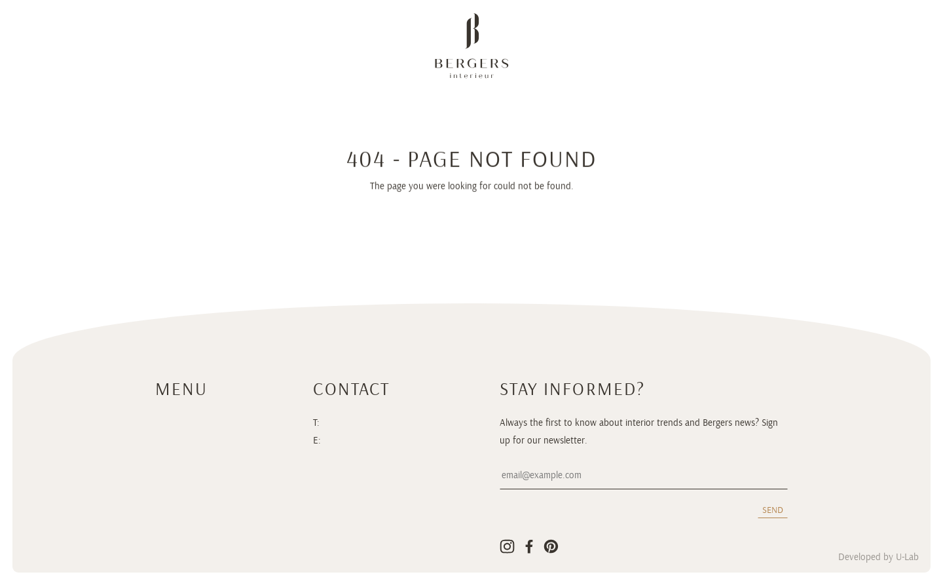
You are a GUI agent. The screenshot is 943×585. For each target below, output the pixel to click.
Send (772, 510)
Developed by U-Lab (878, 558)
